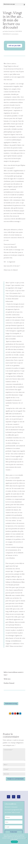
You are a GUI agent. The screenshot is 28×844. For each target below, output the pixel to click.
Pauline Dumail (8, 31)
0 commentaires (14, 34)
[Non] (26, 838)
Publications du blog (11, 703)
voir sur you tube (14, 45)
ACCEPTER (14, 841)
